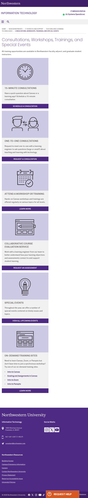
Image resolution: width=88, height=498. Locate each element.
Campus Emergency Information (13, 464)
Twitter (51, 429)
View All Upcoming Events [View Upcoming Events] (25, 321)
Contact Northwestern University (14, 471)
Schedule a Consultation (25, 106)
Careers (5, 468)
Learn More (25, 209)
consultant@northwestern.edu (15, 443)
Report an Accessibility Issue (12, 479)
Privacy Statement (8, 475)
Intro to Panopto (14, 384)
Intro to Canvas (13, 372)
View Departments (15, 29)
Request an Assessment (25, 268)
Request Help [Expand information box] (63, 494)
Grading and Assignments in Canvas (22, 376)
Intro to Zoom (13, 380)
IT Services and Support (34, 29)
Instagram (46, 429)
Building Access (7, 461)
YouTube (57, 429)
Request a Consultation (25, 159)
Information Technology (19, 13)
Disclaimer (82, 494)
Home (4, 29)
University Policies (8, 482)
